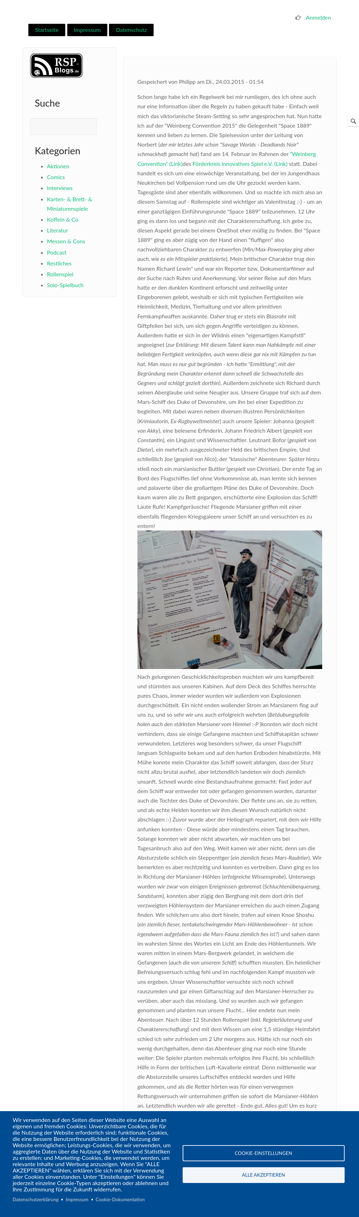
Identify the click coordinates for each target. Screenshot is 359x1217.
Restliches (59, 263)
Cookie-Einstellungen (263, 1153)
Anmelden (318, 17)
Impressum (87, 29)
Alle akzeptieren (263, 1175)
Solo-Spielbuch (65, 285)
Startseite (47, 29)
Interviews (60, 187)
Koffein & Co (63, 219)
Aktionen (58, 166)
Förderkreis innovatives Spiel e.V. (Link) (239, 163)
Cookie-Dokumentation (120, 1199)
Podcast (56, 252)
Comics (56, 177)
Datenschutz (131, 29)
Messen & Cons (66, 241)
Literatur (57, 230)
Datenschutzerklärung (36, 1199)
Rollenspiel (60, 274)
